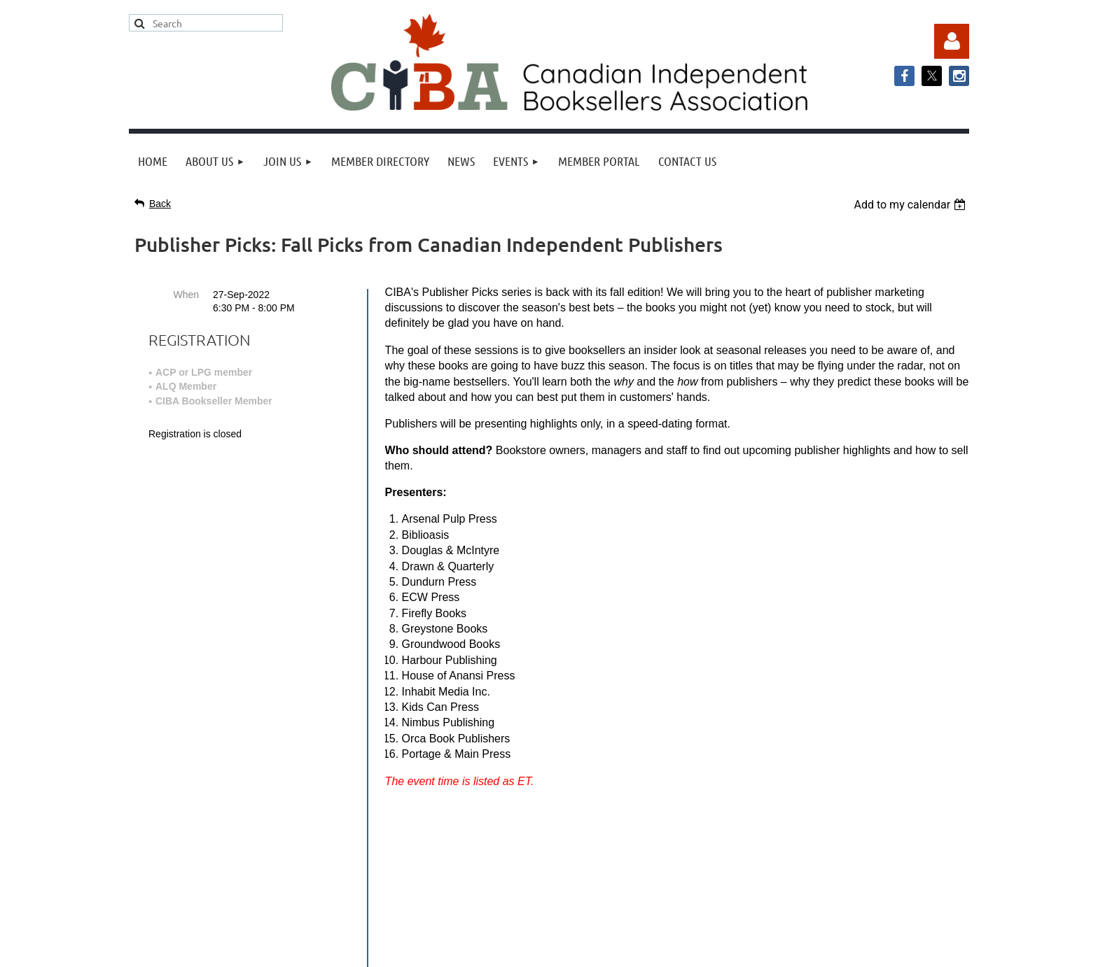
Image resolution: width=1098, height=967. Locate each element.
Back (160, 203)
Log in (951, 41)
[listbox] (911, 204)
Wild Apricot (827, 949)
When (186, 294)
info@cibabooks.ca (548, 837)
